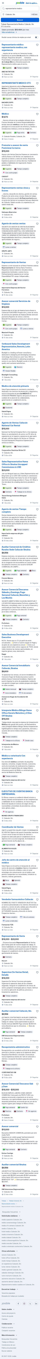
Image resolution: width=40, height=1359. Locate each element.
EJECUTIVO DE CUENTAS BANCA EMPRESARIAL (17, 792)
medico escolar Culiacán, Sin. (12, 1243)
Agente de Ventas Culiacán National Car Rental (15, 424)
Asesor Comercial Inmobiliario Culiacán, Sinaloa (16, 666)
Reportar (34, 77)
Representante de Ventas (14, 262)
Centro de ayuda (7, 1316)
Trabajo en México (8, 1342)
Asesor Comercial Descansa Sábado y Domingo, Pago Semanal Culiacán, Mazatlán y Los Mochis (16, 593)
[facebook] (18, 1303)
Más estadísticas (9, 32)
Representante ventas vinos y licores (16, 189)
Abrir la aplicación (33, 3)
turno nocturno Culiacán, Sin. (12, 1276)
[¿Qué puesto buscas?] (20, 8)
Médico (5, 114)
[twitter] (30, 1303)
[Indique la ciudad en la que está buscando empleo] (20, 14)
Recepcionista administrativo (16, 1047)
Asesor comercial (10, 1126)
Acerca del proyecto (8, 1313)
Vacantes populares (8, 1293)
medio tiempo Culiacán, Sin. (11, 1261)
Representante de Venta (13, 936)
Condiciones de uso (8, 1345)
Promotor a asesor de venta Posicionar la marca (15, 146)
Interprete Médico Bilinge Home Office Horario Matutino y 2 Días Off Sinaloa (17, 713)
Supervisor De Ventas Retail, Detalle (15, 973)
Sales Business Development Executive (15, 635)
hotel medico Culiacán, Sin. (11, 1231)
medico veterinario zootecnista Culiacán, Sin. (17, 1246)
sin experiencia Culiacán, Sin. (11, 1264)
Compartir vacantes (8, 1330)
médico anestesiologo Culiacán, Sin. (14, 1223)
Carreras (4, 1319)
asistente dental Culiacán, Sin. (12, 1282)
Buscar (20, 20)
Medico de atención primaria (15, 386)
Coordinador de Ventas (13, 827)
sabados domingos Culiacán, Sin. (13, 1273)
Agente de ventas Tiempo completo (14, 510)
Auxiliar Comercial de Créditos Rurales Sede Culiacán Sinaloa (16, 548)
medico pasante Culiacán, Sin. (12, 1220)
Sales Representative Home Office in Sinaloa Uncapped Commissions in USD (15, 464)
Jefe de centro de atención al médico (16, 861)
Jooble (14, 1356)
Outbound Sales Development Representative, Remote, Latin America (16, 346)
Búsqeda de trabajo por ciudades (13, 1296)
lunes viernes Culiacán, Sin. (11, 1267)
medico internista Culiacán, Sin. (12, 1234)
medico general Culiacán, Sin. (12, 1270)
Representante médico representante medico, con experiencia (14, 47)
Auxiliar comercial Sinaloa (14, 1164)
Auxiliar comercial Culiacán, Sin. (17, 1011)
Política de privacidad (9, 1348)
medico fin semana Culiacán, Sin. (13, 1225)
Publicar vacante (7, 1327)
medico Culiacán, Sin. (9, 1228)
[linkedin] (36, 1303)
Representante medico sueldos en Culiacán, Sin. (18, 1284)
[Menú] (3, 3)
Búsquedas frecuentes (11, 1212)
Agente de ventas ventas (13, 223)
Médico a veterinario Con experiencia (13, 757)
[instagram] (24, 1303)
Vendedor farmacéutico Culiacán (17, 899)
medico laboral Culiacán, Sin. (11, 1237)
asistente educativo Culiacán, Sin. (13, 1279)
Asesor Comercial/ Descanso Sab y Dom (17, 1085)
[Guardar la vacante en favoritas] (37, 45)
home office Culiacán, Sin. (11, 1258)
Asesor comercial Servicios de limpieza (16, 302)
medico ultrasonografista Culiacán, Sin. (15, 1240)
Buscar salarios (7, 1351)
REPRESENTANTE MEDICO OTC (16, 83)
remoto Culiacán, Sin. (9, 1255)
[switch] (36, 37)
